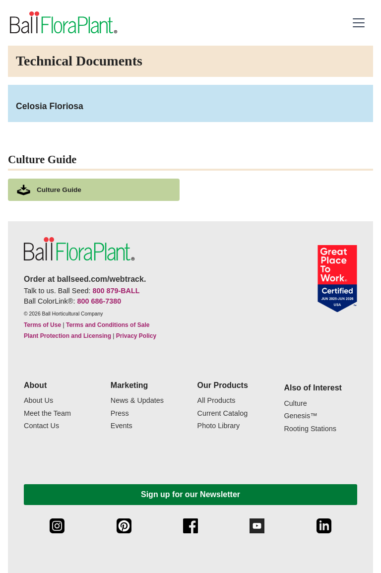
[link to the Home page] (63, 22)
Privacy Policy (136, 335)
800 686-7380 (99, 301)
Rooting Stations (310, 429)
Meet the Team (47, 413)
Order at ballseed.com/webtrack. (85, 279)
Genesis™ (300, 416)
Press (120, 413)
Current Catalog (222, 413)
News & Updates (137, 400)
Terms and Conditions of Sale (107, 324)
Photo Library (218, 426)
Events (121, 426)
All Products (216, 400)
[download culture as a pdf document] (94, 190)
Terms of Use (42, 324)
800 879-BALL (115, 291)
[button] (360, 23)
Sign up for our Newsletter (190, 494)
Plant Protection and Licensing (67, 335)
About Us (38, 400)
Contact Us (41, 426)
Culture (295, 403)
